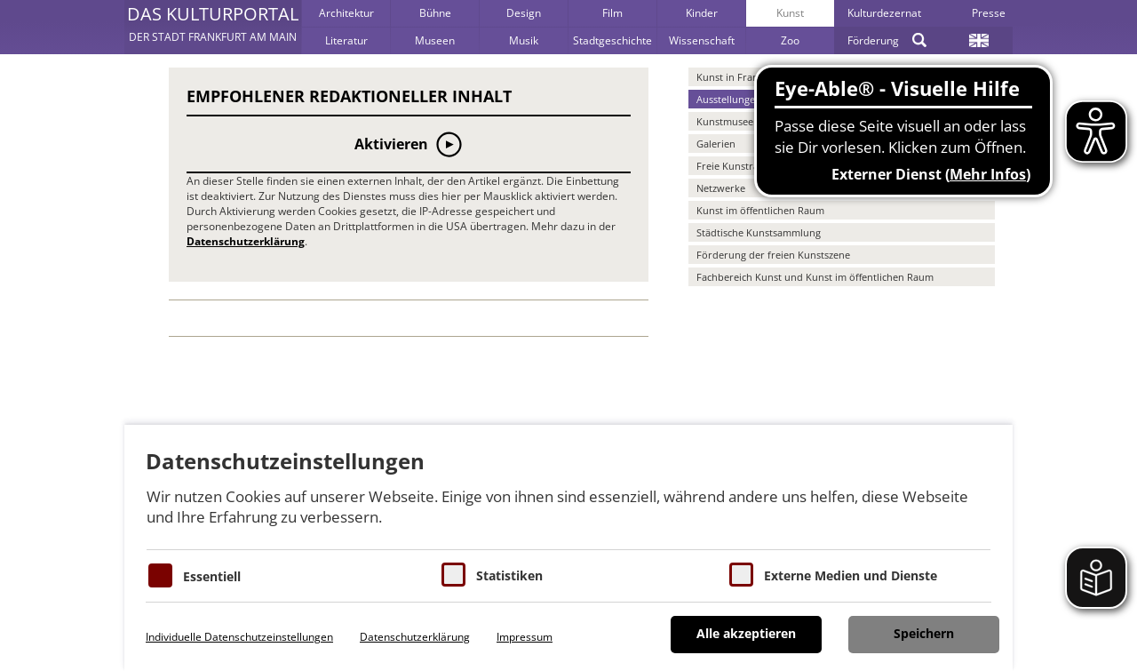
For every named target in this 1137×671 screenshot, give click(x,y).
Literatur (346, 40)
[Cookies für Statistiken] (453, 575)
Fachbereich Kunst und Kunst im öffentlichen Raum (815, 277)
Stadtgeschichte (612, 40)
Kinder (702, 12)
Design (523, 12)
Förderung (873, 40)
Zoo (790, 40)
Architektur (346, 12)
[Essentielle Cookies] (160, 575)
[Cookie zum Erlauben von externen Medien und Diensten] (741, 575)
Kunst (790, 12)
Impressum (525, 636)
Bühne (435, 12)
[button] (212, 26)
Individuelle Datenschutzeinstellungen (239, 636)
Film (612, 12)
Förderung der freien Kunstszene (773, 254)
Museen (435, 40)
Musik (523, 40)
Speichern (924, 633)
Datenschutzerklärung (246, 241)
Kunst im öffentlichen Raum (760, 210)
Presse (989, 12)
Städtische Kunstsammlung (758, 232)
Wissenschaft (702, 40)
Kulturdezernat (884, 12)
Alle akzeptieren (746, 633)
